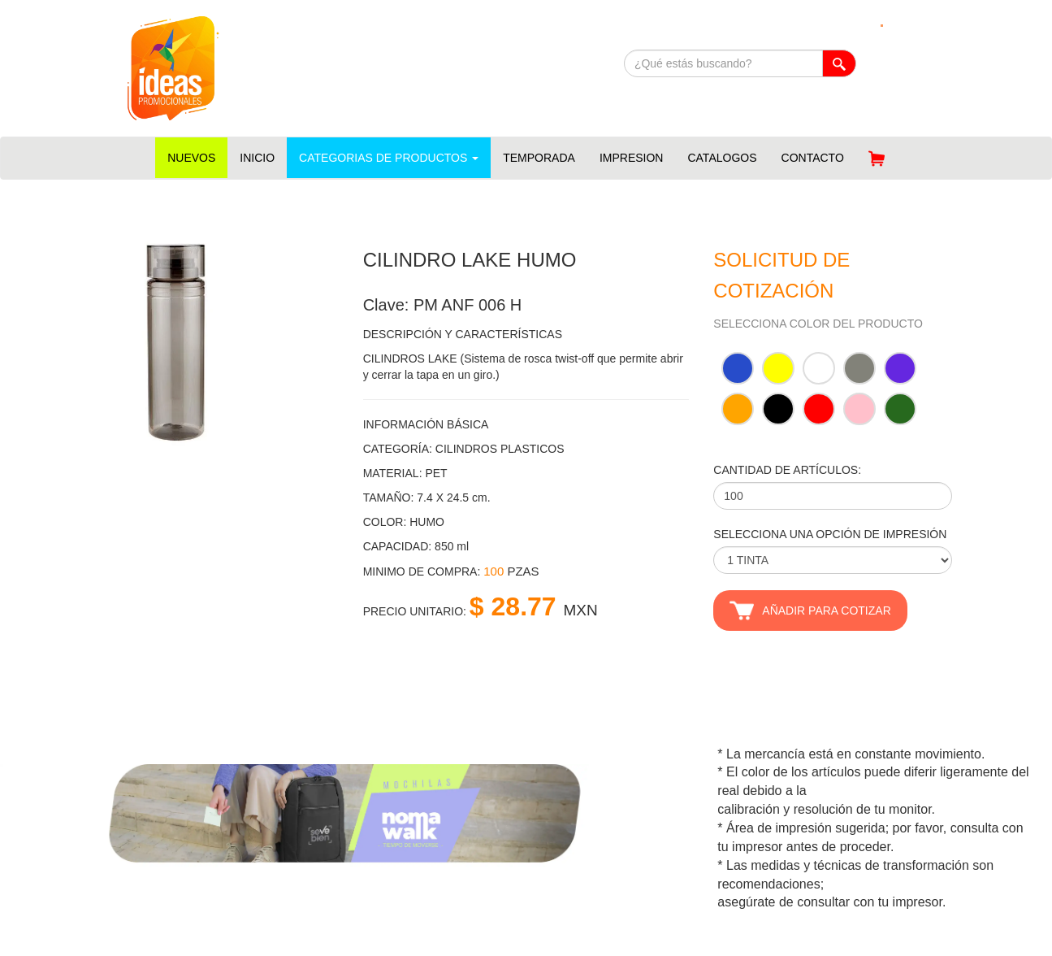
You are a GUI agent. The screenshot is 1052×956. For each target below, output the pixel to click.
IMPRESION (632, 157)
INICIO (257, 157)
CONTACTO (812, 157)
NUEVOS (191, 157)
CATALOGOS (721, 157)
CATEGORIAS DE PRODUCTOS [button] (388, 157)
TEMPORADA (539, 157)
